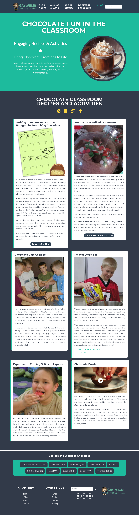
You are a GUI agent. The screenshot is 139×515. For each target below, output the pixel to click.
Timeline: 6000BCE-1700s (33, 464)
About (26, 500)
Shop (100, 5)
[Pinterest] (84, 496)
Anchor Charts (54, 7)
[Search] (113, 7)
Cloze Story (69, 471)
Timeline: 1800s (58, 464)
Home (26, 494)
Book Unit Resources (84, 7)
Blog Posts (42, 7)
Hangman (53, 471)
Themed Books (104, 471)
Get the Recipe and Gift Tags (99, 235)
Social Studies (69, 7)
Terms (55, 500)
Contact (55, 497)
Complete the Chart (40, 244)
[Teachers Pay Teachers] (90, 496)
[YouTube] (78, 496)
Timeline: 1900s (77, 464)
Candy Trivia (86, 471)
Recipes (113, 464)
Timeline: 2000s (97, 464)
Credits (26, 503)
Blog (26, 497)
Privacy (55, 503)
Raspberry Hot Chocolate (89, 349)
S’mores (82, 352)
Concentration (35, 471)
